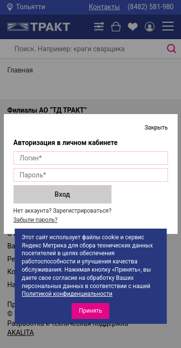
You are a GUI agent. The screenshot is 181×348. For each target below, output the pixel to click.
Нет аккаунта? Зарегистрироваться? (62, 210)
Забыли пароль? (36, 220)
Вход (62, 194)
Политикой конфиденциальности (67, 293)
